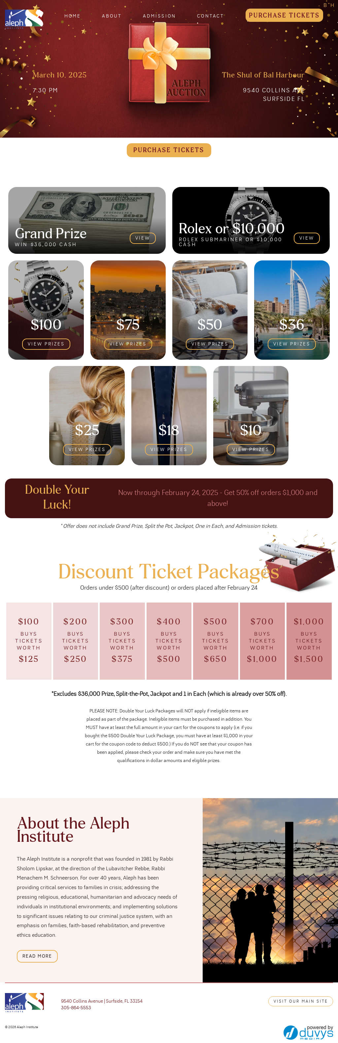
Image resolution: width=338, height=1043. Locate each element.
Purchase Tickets (284, 16)
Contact (210, 16)
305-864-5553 (76, 1008)
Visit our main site (301, 1001)
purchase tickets (168, 150)
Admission (159, 16)
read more (37, 956)
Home (72, 16)
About (112, 16)
